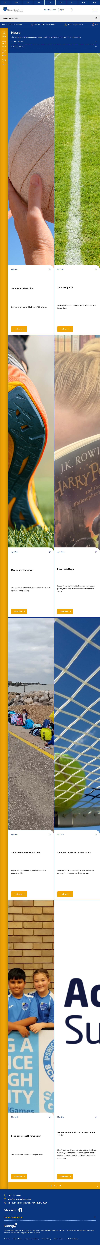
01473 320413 (12, 1195)
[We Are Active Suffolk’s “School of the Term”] (77, 1010)
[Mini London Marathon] (31, 445)
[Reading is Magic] (77, 445)
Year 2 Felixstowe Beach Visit (25, 852)
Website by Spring (72, 1239)
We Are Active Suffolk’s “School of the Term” (76, 1133)
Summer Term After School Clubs (74, 852)
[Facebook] (20, 1210)
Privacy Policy (46, 1239)
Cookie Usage (58, 1239)
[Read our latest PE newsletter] (31, 1010)
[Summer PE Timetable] (31, 163)
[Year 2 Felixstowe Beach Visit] (31, 728)
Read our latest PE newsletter (26, 1136)
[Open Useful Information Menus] (50, 1218)
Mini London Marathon (22, 570)
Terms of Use (17, 1239)
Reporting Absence (75, 24)
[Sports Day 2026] (77, 163)
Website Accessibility (32, 1239)
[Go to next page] (97, 1185)
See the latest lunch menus (44, 24)
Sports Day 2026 (65, 287)
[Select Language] (65, 9)
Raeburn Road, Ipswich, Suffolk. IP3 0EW (25, 1203)
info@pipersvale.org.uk (17, 1199)
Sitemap (7, 1239)
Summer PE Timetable (22, 288)
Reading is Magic (65, 569)
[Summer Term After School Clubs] (77, 728)
